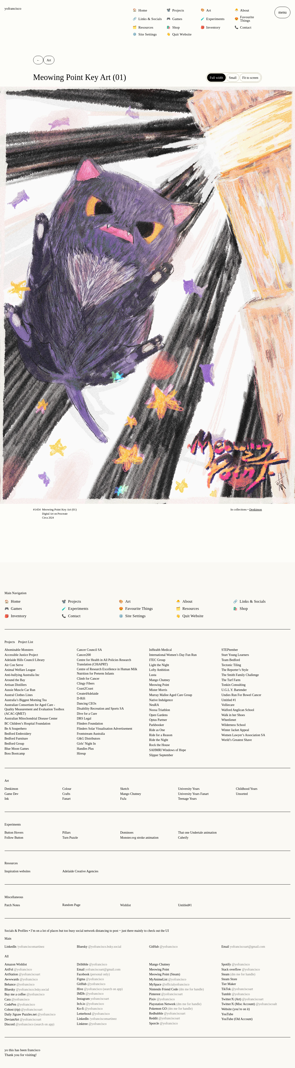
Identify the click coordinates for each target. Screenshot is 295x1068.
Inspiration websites (17, 871)
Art (7, 780)
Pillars (66, 832)
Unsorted (242, 794)
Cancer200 (84, 655)
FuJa (123, 798)
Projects (10, 642)
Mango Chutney (159, 680)
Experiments (13, 824)
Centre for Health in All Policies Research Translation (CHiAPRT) (104, 662)
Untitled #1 (228, 700)
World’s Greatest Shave (236, 740)
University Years (188, 789)
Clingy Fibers (85, 683)
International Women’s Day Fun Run (173, 655)
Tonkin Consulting (233, 685)
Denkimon (255, 509)
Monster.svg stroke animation (139, 837)
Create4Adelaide (87, 693)
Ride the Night (158, 740)
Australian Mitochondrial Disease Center (31, 718)
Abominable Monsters (19, 650)
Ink (7, 798)
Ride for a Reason (160, 735)
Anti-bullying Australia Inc (22, 675)
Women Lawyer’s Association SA (243, 735)
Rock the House (159, 745)
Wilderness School (233, 725)
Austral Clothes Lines (19, 695)
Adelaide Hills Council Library (25, 660)
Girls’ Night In (86, 743)
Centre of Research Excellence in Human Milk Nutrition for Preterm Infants (107, 671)
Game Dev (11, 794)
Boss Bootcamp (15, 753)
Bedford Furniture (16, 738)
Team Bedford (230, 660)
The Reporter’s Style (234, 670)
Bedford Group (14, 743)
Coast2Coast (85, 688)
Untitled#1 (185, 905)
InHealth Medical (160, 650)
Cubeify (183, 837)
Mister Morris (158, 690)
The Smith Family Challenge (240, 675)
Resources (11, 863)
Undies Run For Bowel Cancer (241, 695)
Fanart (66, 798)
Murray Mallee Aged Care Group (170, 695)
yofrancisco (13, 8)
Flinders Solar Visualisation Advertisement (104, 728)
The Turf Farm (230, 680)
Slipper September (161, 755)
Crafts (66, 794)
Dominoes (126, 832)
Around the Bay (15, 680)
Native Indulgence (161, 700)
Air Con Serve (14, 665)
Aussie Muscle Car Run (20, 690)
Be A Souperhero (16, 728)
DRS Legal (84, 718)
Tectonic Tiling (231, 665)
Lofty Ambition (159, 670)
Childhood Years (246, 789)
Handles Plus (85, 748)
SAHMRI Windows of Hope (167, 750)
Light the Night (159, 665)
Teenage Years (187, 798)
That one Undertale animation (197, 832)
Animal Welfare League (20, 670)
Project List (25, 642)
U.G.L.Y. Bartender (234, 690)
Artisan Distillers (16, 685)
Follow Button (14, 837)
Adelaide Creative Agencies (80, 871)
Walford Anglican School (237, 710)
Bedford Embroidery (18, 733)
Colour (66, 789)
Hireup (81, 753)
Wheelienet (228, 720)
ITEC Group (157, 660)
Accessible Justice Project (21, 655)
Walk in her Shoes (233, 715)
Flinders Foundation (90, 723)
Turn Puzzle (70, 837)
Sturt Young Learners (235, 655)
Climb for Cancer (88, 678)
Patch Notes (12, 905)
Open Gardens (158, 715)
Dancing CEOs (86, 703)
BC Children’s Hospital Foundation (27, 723)
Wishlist (125, 905)
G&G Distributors (88, 738)
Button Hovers (14, 832)
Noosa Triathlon (159, 710)
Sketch (124, 789)
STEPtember (229, 650)
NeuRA (154, 705)
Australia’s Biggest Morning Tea (26, 700)
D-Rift (81, 698)
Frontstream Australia (91, 733)
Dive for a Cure (87, 713)
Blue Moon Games (17, 748)
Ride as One (157, 730)
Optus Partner (158, 720)
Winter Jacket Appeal (235, 730)
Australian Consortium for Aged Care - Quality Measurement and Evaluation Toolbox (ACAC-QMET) (34, 709)
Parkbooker (156, 725)
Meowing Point (159, 685)
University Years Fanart (193, 794)
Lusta (152, 675)
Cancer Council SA (89, 650)
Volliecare (228, 705)
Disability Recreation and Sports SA (100, 708)
